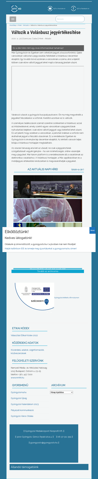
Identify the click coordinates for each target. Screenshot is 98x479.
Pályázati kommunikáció (22, 410)
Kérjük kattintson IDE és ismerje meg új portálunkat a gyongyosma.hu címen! (41, 248)
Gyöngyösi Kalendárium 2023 (25, 404)
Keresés (81, 19)
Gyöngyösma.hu (18, 392)
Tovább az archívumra (47, 271)
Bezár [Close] (92, 230)
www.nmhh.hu (17, 377)
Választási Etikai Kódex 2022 (24, 335)
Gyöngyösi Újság (19, 398)
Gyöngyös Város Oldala (22, 416)
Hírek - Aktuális (23, 25)
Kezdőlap (13, 25)
